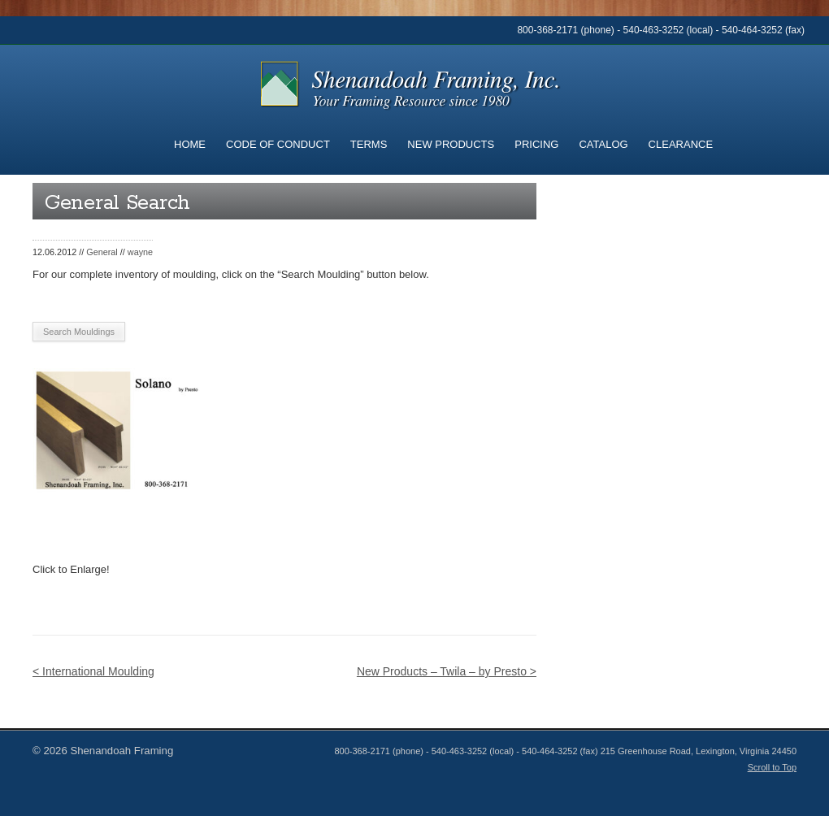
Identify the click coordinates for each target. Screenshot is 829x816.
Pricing (536, 144)
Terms (369, 144)
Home (190, 144)
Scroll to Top (772, 767)
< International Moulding (93, 671)
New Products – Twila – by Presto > (446, 671)
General (102, 252)
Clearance (681, 144)
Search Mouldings (79, 331)
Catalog (603, 144)
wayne (140, 252)
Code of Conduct (278, 144)
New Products (450, 144)
